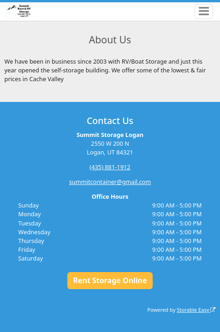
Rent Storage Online (110, 280)
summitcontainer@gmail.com (110, 182)
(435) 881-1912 (109, 167)
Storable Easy (196, 309)
